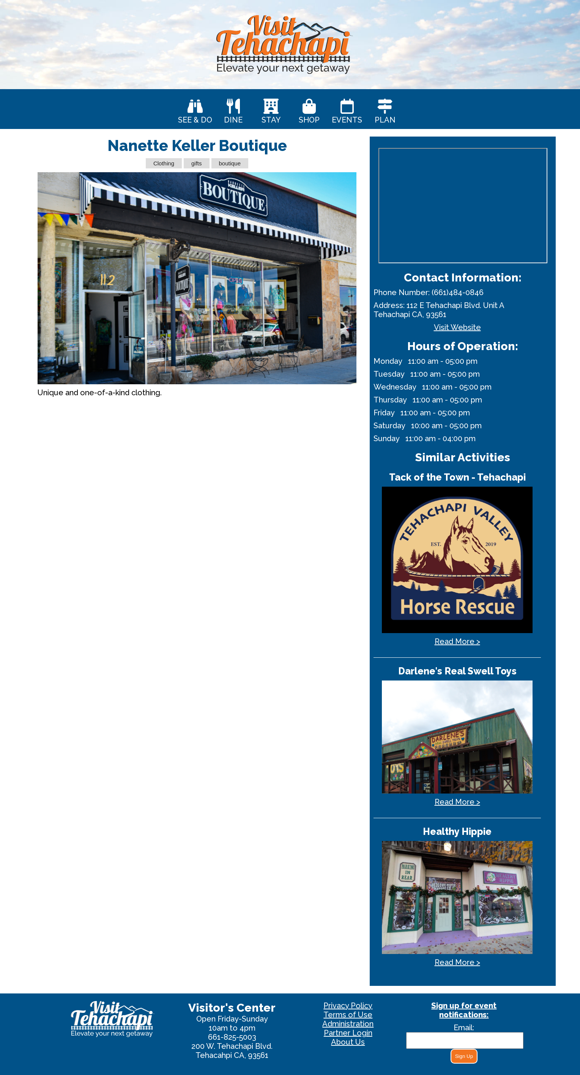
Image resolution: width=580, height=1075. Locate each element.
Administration (348, 1023)
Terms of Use (347, 1014)
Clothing (163, 163)
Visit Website (457, 327)
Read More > (457, 641)
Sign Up (464, 1056)
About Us (348, 1042)
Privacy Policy (347, 1005)
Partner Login (348, 1032)
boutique (230, 163)
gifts (196, 163)
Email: (464, 1027)
